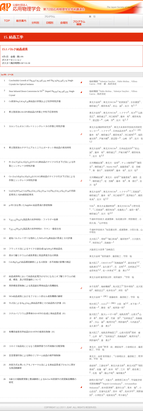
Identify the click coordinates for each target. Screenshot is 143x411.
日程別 (50, 22)
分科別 (35, 22)
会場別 (64, 22)
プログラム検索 (78, 22)
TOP (7, 20)
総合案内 (21, 20)
